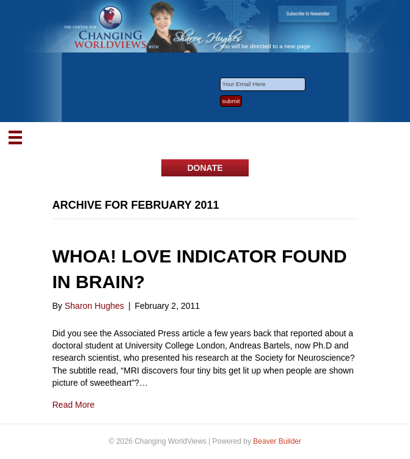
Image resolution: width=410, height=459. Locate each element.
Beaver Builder (277, 441)
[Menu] (15, 137)
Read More (74, 405)
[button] (204, 167)
